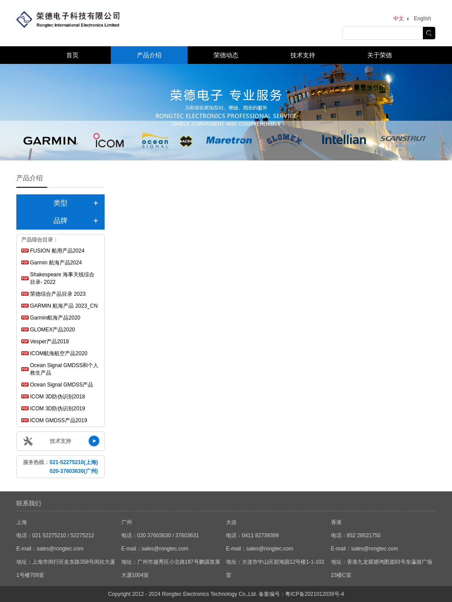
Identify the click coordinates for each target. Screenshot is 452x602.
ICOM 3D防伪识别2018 (57, 397)
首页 (72, 55)
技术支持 (302, 55)
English (422, 18)
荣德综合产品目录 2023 (58, 294)
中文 (398, 18)
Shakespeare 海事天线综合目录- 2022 (62, 278)
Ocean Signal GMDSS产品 (61, 385)
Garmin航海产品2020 (55, 318)
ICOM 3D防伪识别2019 (57, 408)
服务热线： (60, 466)
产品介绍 (149, 55)
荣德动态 (226, 55)
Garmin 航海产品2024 (56, 263)
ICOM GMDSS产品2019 (58, 420)
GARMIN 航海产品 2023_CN (64, 306)
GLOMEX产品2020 (52, 330)
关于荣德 (379, 55)
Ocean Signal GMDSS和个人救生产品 (64, 369)
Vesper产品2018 (49, 341)
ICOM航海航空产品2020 (58, 353)
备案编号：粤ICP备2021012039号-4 (301, 594)
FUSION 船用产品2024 (57, 251)
